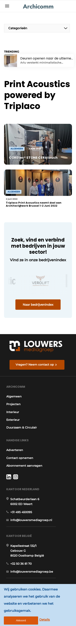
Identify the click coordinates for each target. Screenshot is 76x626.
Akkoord (21, 620)
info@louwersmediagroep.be (31, 571)
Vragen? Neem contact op (35, 364)
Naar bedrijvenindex (38, 305)
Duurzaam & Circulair (21, 427)
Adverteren (14, 450)
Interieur (12, 412)
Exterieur (13, 420)
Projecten (13, 404)
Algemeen (14, 396)
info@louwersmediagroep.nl (31, 520)
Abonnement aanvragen (24, 465)
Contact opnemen (19, 458)
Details (44, 620)
